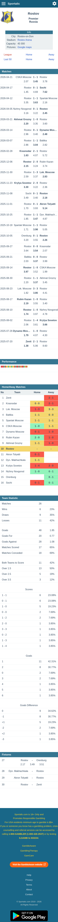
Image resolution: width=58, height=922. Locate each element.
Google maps (25, 47)
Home (29, 54)
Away (51, 54)
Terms (29, 885)
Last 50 (8, 59)
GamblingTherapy (29, 851)
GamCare (29, 855)
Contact (29, 894)
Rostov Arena (25, 40)
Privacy (28, 880)
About (29, 889)
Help (29, 875)
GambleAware (29, 846)
